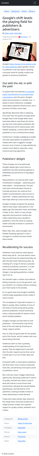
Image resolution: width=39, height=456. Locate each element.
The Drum (24, 37)
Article (24, 11)
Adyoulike (21, 441)
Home (6, 11)
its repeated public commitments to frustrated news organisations (18, 94)
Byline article (34, 11)
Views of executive (25, 423)
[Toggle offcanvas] (35, 3)
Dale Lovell (9, 33)
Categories (15, 11)
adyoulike (18, 33)
